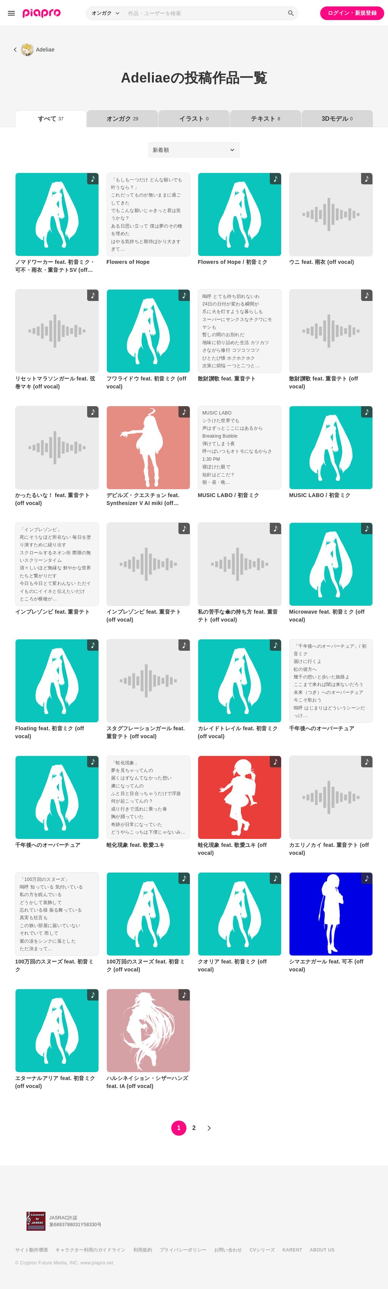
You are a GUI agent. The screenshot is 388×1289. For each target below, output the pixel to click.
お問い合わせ (228, 1250)
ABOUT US (322, 1250)
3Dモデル (337, 118)
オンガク (122, 118)
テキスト (265, 118)
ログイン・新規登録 (352, 13)
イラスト (193, 118)
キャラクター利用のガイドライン (90, 1250)
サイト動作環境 (31, 1250)
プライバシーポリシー (183, 1250)
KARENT (292, 1250)
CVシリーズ (262, 1250)
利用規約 (142, 1250)
